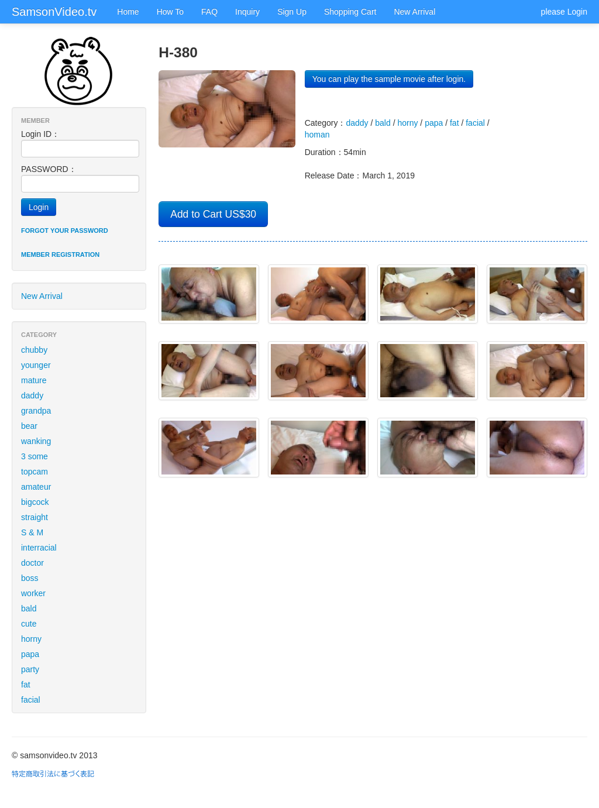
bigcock (35, 502)
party (30, 669)
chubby (34, 350)
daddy (32, 395)
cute (28, 623)
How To (170, 11)
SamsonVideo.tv (54, 11)
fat (25, 684)
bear (29, 426)
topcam (34, 471)
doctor (32, 563)
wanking (36, 441)
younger (36, 365)
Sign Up (292, 11)
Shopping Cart (350, 11)
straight (34, 517)
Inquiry (247, 11)
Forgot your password (64, 230)
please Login (564, 11)
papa (30, 654)
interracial (39, 547)
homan (317, 134)
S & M (32, 532)
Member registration (60, 254)
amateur (36, 486)
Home (128, 11)
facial (30, 699)
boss (30, 578)
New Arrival (414, 11)
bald (28, 608)
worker (33, 593)
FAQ (209, 11)
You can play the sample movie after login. (389, 79)
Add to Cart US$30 (213, 214)
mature (34, 380)
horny (31, 639)
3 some (34, 456)
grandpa (36, 410)
